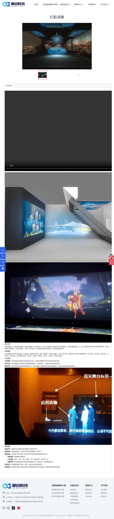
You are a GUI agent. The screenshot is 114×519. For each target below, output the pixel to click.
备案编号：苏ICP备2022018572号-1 (79, 515)
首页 (36, 4)
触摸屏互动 (74, 493)
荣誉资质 (104, 493)
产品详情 (9, 85)
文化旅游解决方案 (58, 493)
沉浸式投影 (74, 500)
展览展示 (89, 490)
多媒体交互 (65, 4)
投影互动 (73, 490)
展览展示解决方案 (58, 490)
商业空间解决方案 (58, 496)
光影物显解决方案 (51, 4)
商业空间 (89, 493)
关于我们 (105, 4)
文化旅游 (89, 496)
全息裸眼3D (74, 496)
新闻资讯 (91, 4)
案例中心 (78, 4)
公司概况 (104, 490)
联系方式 (104, 496)
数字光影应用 (74, 503)
